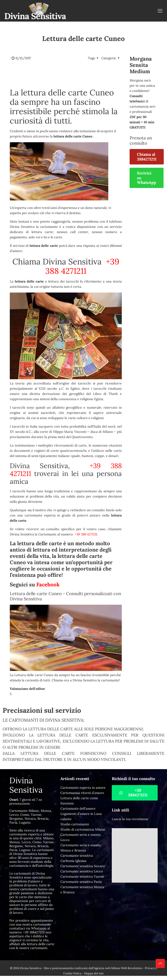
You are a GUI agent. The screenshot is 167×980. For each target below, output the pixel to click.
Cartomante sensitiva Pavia (81, 882)
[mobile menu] (160, 10)
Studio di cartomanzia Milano (82, 829)
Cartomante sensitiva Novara (82, 866)
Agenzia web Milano (107, 968)
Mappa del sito (94, 973)
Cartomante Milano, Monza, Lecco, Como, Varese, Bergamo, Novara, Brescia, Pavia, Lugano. (30, 816)
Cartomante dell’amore (77, 808)
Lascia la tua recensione (130, 819)
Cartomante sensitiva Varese (82, 876)
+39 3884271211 (34, 932)
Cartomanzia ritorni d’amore (82, 793)
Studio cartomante (74, 824)
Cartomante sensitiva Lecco (81, 871)
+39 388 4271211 (82, 266)
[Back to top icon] (160, 963)
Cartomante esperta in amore (82, 787)
